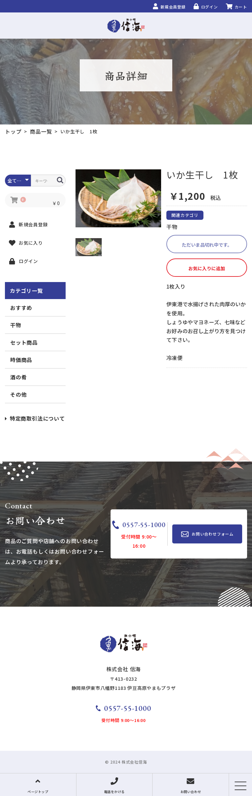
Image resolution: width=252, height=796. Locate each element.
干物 (15, 325)
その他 (18, 394)
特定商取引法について (35, 418)
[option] (118, 198)
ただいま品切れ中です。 (207, 244)
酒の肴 (18, 377)
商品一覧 (41, 131)
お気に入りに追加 (206, 268)
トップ (13, 131)
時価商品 (21, 360)
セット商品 (24, 342)
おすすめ (21, 308)
